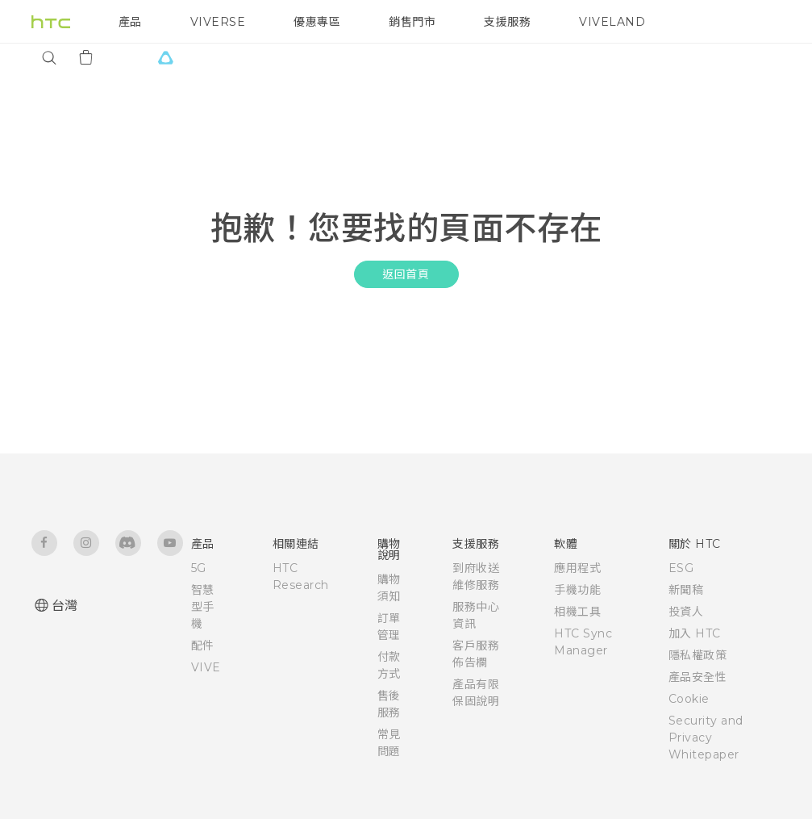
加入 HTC (694, 633)
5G (198, 568)
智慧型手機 (202, 607)
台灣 (65, 605)
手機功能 (577, 590)
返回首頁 (406, 274)
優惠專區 (317, 22)
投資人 (686, 611)
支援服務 (507, 22)
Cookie (689, 699)
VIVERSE (218, 22)
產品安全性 (697, 677)
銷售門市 (412, 22)
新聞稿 (686, 590)
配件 (202, 645)
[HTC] (50, 21)
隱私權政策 (697, 655)
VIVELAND (612, 22)
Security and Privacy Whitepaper (705, 737)
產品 (130, 22)
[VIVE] (166, 57)
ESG (681, 568)
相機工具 (577, 611)
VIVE (206, 667)
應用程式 (577, 568)
